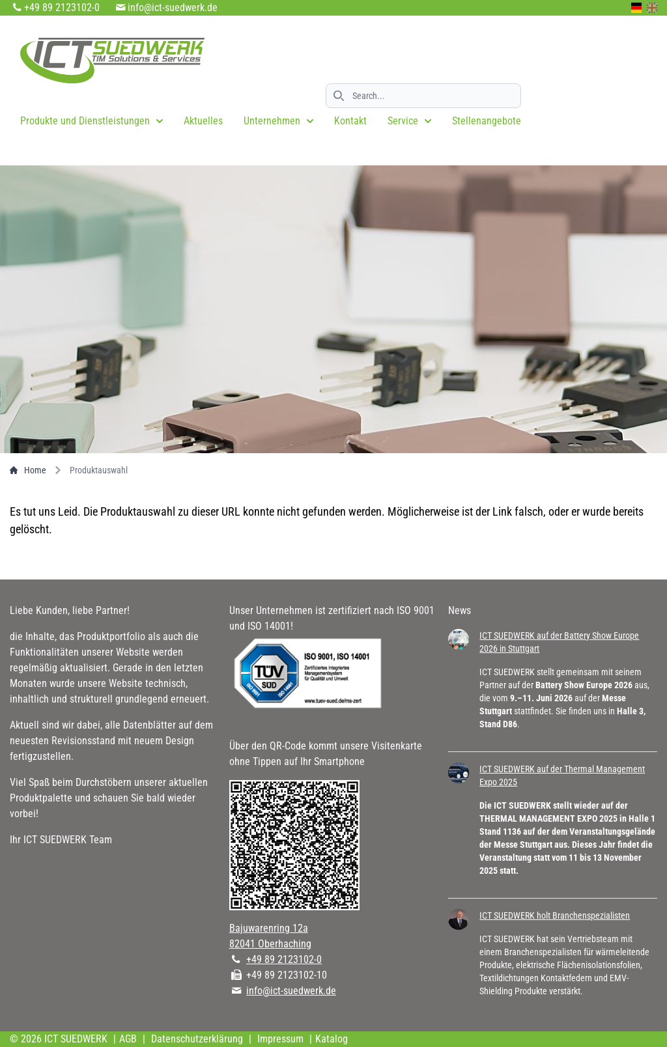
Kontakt (350, 121)
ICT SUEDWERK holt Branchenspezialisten (554, 915)
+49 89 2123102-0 (62, 7)
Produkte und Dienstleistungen (91, 121)
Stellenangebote (486, 121)
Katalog (331, 1039)
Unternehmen (278, 121)
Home (28, 470)
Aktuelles (203, 121)
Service (409, 121)
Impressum (280, 1039)
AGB (128, 1039)
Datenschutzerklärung (197, 1039)
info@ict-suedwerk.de (173, 7)
